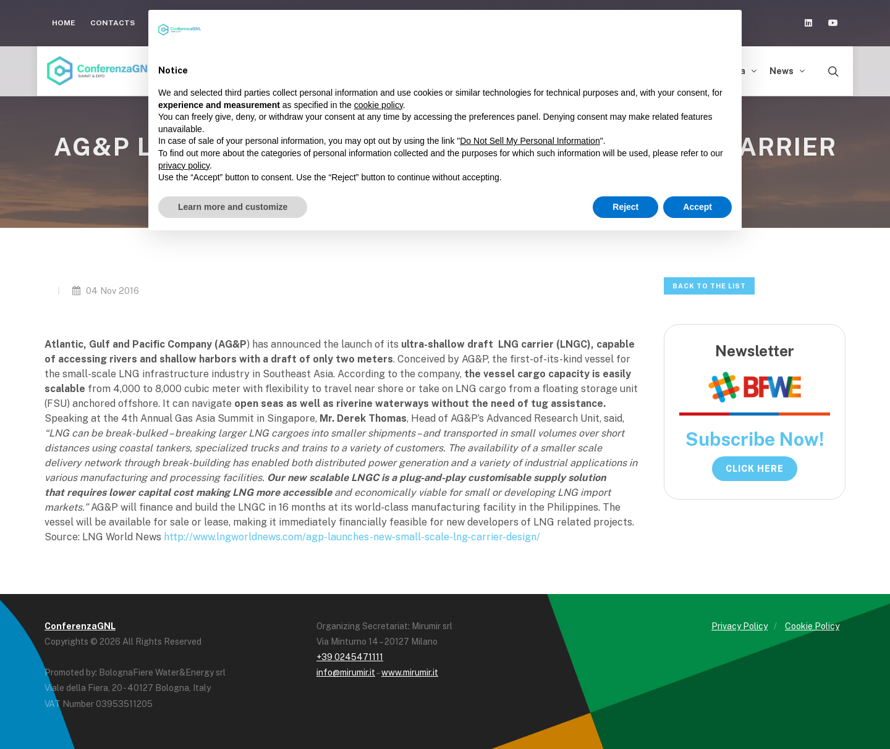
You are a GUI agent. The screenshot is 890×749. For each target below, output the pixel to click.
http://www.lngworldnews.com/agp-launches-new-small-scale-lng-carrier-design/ (352, 537)
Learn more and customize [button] (232, 207)
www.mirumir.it (409, 672)
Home (63, 23)
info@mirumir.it (345, 672)
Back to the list (709, 286)
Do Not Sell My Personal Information (530, 141)
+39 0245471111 (349, 657)
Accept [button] (697, 207)
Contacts (112, 23)
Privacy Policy (739, 626)
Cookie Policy (812, 626)
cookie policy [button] (378, 105)
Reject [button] (625, 207)
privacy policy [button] (184, 165)
